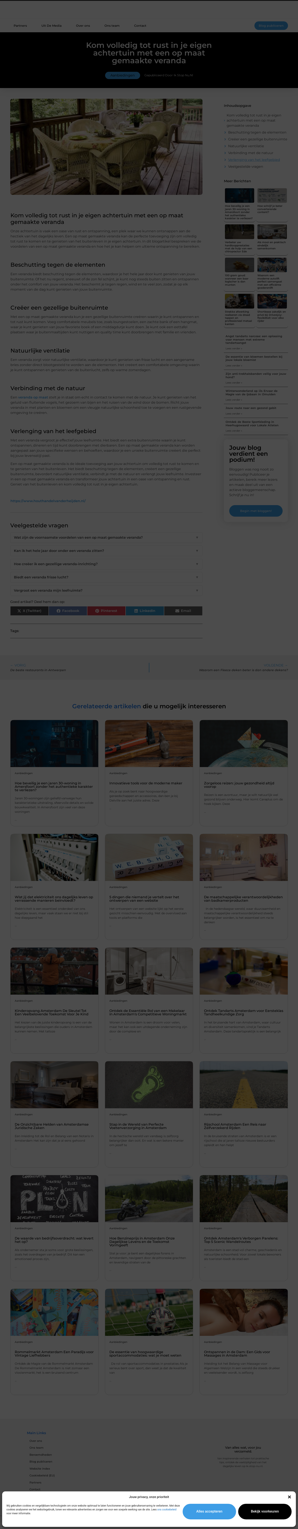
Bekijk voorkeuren (265, 1511)
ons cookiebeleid (166, 1509)
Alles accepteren (209, 1511)
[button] (289, 1497)
